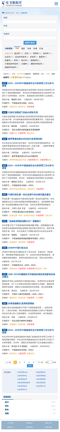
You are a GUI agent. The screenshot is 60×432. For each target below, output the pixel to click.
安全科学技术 (22, 57)
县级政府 (13, 242)
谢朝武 (14, 99)
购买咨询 (29, 427)
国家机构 (13, 268)
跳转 (30, 366)
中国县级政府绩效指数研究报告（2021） (29, 238)
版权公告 (48, 423)
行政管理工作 (41, 386)
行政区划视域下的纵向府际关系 (23, 112)
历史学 (34, 57)
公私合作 (48, 215)
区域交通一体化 (16, 215)
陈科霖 (14, 126)
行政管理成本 (41, 383)
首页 (17, 13)
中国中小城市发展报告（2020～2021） (28, 294)
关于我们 (10, 423)
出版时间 (27, 74)
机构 (45, 160)
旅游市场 (13, 107)
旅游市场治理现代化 (17, 189)
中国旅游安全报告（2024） (23, 103)
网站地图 (48, 427)
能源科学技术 (11, 67)
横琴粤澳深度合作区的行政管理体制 (25, 139)
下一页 (40, 362)
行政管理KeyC (22, 372)
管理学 (37, 53)
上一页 (8, 362)
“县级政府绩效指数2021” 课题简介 (24, 221)
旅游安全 (22, 107)
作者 (35, 48)
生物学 (25, 64)
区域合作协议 (29, 215)
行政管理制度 (41, 376)
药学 (17, 60)
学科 (17, 48)
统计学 (25, 60)
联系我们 (29, 423)
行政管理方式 (22, 389)
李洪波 (14, 346)
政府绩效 (22, 242)
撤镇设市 (13, 298)
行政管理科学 (41, 372)
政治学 (18, 53)
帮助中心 (10, 427)
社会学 (9, 57)
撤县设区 (30, 133)
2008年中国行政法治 (18, 248)
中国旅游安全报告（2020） (23, 350)
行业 (41, 48)
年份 (29, 48)
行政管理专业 (22, 376)
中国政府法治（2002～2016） (24, 265)
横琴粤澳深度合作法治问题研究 (25, 156)
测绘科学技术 (37, 64)
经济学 (47, 53)
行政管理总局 (22, 379)
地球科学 (35, 60)
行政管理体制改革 (23, 383)
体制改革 (34, 268)
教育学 (43, 57)
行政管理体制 (41, 379)
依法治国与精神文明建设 (22, 321)
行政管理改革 (22, 386)
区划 (13, 133)
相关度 (19, 74)
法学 (28, 53)
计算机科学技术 (12, 64)
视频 (7, 413)
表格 (53, 74)
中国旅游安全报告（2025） (23, 185)
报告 (7, 406)
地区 (23, 48)
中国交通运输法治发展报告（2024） (27, 212)
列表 (48, 74)
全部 (9, 53)
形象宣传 (30, 353)
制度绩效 (22, 324)
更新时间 (36, 74)
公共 (39, 298)
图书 (7, 402)
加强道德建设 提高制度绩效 (21, 303)
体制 (33, 160)
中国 (45, 268)
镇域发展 (22, 298)
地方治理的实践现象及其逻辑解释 (26, 130)
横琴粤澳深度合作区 (17, 160)
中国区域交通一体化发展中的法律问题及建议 (29, 194)
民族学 (9, 60)
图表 (7, 410)
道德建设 (13, 324)
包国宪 (14, 235)
